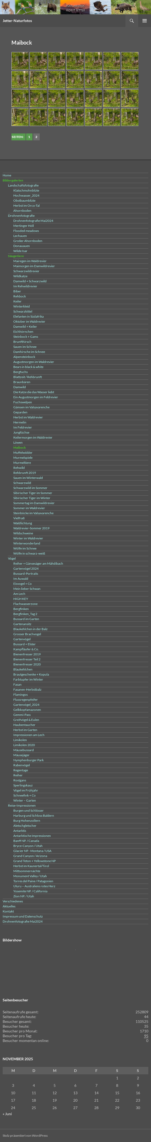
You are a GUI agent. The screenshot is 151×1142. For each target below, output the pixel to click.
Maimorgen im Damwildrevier (34, 266)
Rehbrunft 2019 (24, 473)
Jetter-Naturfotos (17, 20)
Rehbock (19, 296)
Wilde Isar (20, 251)
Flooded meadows (26, 231)
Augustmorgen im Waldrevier (33, 362)
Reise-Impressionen (22, 805)
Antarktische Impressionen (32, 836)
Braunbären (21, 382)
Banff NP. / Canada (26, 841)
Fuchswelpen (22, 402)
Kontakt (8, 911)
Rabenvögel (21, 765)
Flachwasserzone (25, 604)
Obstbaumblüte (24, 200)
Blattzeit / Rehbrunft (27, 377)
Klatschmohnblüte (26, 190)
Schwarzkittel (22, 311)
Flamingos (20, 695)
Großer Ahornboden (27, 241)
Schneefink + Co (24, 795)
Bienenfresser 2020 (27, 664)
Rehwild (19, 468)
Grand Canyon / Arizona (30, 856)
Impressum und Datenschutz (23, 916)
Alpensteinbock (24, 357)
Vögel (12, 558)
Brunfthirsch (22, 342)
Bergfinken (21, 609)
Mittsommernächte (26, 871)
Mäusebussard (23, 750)
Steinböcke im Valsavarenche (33, 513)
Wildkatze (20, 276)
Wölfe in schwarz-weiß (29, 553)
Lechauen (20, 236)
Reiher (18, 775)
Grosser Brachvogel (27, 634)
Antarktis (19, 831)
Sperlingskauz (23, 785)
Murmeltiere (22, 463)
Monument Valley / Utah (30, 876)
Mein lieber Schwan (26, 589)
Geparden (20, 412)
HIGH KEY (20, 599)
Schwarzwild (22, 483)
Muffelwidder (22, 453)
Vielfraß (19, 518)
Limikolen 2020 (24, 745)
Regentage (20, 770)
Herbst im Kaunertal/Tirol (31, 866)
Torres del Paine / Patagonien (33, 881)
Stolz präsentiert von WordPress (25, 1135)
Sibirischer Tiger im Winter (31, 498)
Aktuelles (9, 906)
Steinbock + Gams (25, 337)
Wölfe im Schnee (24, 548)
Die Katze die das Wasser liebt (33, 392)
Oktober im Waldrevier (29, 321)
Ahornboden (22, 211)
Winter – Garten (24, 800)
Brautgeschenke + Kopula (31, 674)
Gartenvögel (22, 639)
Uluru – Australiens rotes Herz (34, 886)
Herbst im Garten (25, 730)
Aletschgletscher (24, 826)
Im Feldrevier (22, 427)
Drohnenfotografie (21, 216)
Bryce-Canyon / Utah (28, 846)
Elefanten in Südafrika (28, 316)
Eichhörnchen (23, 332)
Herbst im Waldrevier (28, 417)
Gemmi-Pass (22, 715)
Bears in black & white (28, 367)
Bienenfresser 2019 (27, 654)
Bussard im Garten (26, 619)
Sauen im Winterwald (28, 478)
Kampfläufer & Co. (26, 649)
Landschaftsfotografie (23, 185)
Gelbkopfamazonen (27, 710)
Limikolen (20, 740)
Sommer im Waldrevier (29, 508)
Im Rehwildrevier (25, 286)
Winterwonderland (26, 543)
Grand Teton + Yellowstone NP (34, 861)
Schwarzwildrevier (26, 271)
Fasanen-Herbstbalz (27, 689)
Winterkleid (21, 306)
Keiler (17, 301)
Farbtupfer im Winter (28, 679)
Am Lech (19, 594)
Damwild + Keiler (25, 326)
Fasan (17, 684)
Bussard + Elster (24, 644)
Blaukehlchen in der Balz (30, 629)
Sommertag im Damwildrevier (34, 503)
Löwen (18, 442)
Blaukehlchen (22, 669)
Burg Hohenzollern (26, 821)
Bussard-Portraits (25, 574)
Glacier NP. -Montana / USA (32, 851)
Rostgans (19, 780)
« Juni (7, 1113)
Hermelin (19, 422)
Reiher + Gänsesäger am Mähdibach (38, 563)
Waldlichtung (22, 523)
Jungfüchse (21, 432)
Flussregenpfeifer (25, 700)
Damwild (19, 387)
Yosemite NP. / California (30, 891)
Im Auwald (20, 579)
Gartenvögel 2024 (26, 568)
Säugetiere (16, 256)
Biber (17, 291)
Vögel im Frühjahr (25, 790)
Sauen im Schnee (24, 347)
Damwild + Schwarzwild (30, 281)
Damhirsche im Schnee (29, 352)
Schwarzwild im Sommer (30, 488)
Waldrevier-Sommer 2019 (31, 528)
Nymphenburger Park (28, 760)
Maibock (19, 447)
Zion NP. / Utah (23, 896)
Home (7, 175)
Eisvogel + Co (22, 584)
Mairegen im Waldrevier (30, 261)
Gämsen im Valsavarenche (31, 407)
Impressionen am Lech (28, 735)
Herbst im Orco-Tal (26, 205)
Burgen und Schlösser (28, 810)
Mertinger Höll (23, 226)
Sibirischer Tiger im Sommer (32, 493)
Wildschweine (23, 533)
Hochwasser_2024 (26, 195)
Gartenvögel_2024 (26, 705)
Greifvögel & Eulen (26, 720)
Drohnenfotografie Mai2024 (33, 221)
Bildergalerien (13, 180)
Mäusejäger (21, 755)
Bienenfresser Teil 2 (26, 659)
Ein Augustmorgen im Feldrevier (35, 397)
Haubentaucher (24, 725)
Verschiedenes (13, 901)
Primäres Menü (144, 20)
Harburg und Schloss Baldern (33, 815)
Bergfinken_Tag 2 (25, 614)
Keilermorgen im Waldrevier (32, 437)
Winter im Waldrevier (28, 538)
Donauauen (21, 246)
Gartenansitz (22, 624)
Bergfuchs (20, 372)
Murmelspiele (22, 458)
